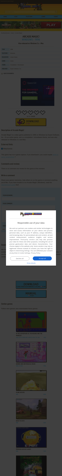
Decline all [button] (20, 258)
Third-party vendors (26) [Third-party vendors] (29, 239)
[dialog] (31, 238)
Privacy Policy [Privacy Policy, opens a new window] (35, 253)
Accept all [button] (42, 258)
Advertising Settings (23, 251)
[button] (31, 263)
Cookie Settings (24, 253)
